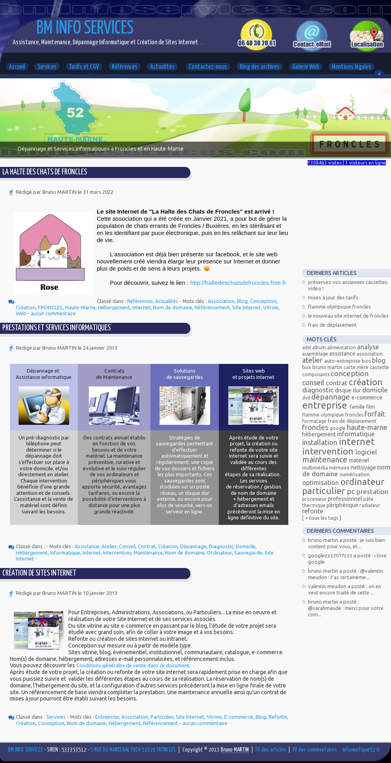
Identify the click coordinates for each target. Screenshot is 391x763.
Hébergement (114, 307)
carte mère (357, 367)
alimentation (342, 347)
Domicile (246, 546)
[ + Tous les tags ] (321, 518)
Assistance (87, 546)
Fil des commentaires (315, 750)
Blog (242, 301)
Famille (358, 406)
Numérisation (355, 474)
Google (338, 428)
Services (47, 67)
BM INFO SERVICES (84, 29)
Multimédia (315, 467)
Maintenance (148, 552)
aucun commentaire (53, 313)
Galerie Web (305, 67)
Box (307, 367)
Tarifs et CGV (84, 67)
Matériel (359, 460)
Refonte (278, 716)
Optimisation (321, 482)
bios (367, 361)
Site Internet (246, 307)
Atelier (109, 546)
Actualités (162, 67)
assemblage (315, 353)
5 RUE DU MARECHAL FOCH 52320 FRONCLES (133, 750)
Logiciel (366, 452)
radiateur (369, 505)
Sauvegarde (248, 552)
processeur (315, 499)
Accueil (17, 67)
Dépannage (193, 546)
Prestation (372, 491)
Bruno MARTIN (328, 367)
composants (316, 374)
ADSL (307, 347)
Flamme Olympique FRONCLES (339, 306)
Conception (263, 301)
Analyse (368, 346)
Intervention (117, 552)
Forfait (375, 414)
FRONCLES (50, 307)
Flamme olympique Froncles (333, 414)
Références (124, 67)
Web (21, 313)
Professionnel (345, 499)
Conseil (127, 546)
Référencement (212, 307)
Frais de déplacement (332, 325)
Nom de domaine (172, 307)
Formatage (315, 421)
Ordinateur (219, 552)
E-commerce (238, 716)
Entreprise (107, 716)
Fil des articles (271, 750)
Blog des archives (260, 67)
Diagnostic (221, 546)
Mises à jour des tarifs (333, 297)
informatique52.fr (361, 750)
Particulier (161, 716)
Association (221, 301)
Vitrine (270, 307)
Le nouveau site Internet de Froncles (348, 315)
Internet (141, 307)
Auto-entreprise (343, 361)
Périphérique (343, 505)
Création (26, 307)
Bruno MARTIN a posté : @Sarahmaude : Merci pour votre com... (345, 608)
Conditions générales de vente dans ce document (132, 665)
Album (319, 347)
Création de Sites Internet (39, 573)
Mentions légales (351, 67)
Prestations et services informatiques (56, 328)
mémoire (340, 467)
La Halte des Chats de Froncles (44, 172)
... (200, 42)
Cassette (379, 367)
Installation (320, 442)
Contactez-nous (208, 67)
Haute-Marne (80, 307)
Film (370, 406)
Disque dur (348, 390)
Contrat (147, 546)
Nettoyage (364, 467)
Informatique (65, 552)
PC (352, 491)
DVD (306, 397)
